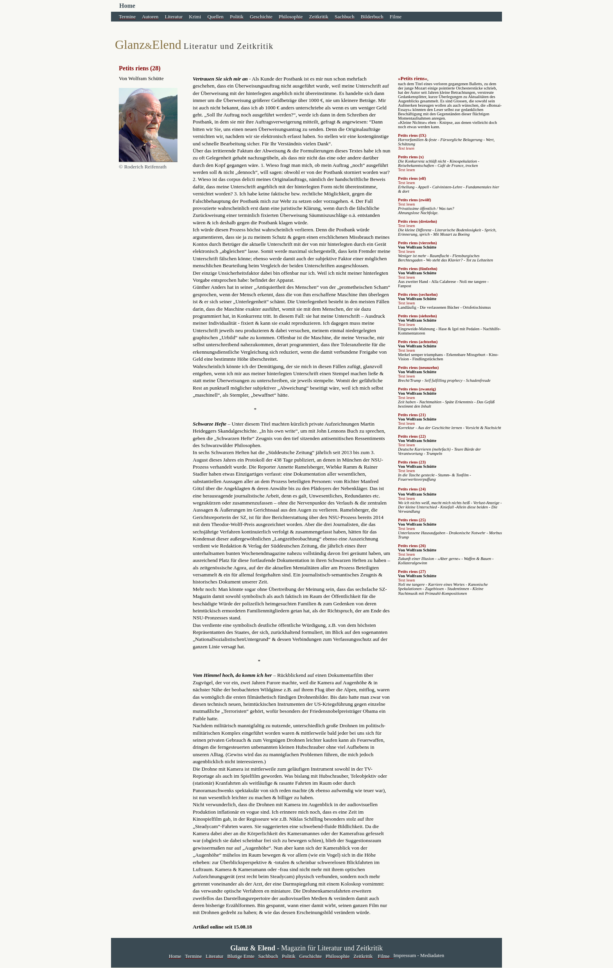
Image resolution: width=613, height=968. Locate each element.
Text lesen (406, 148)
